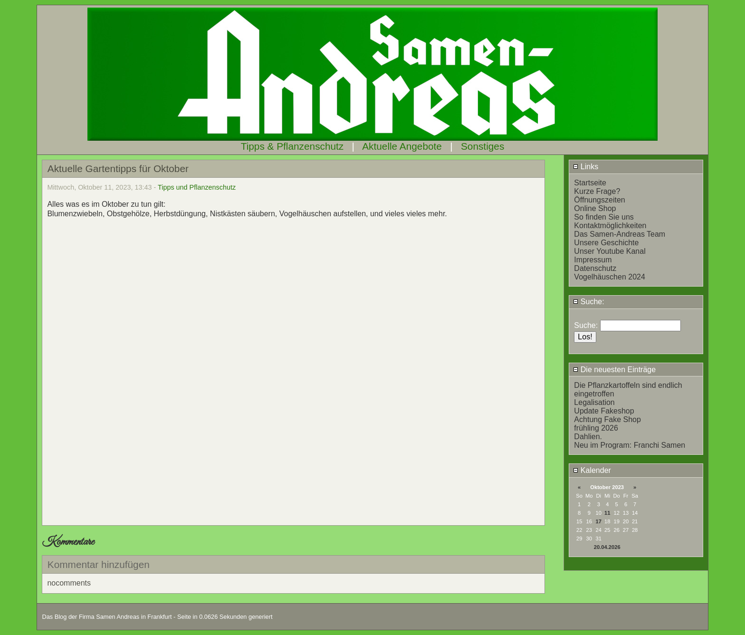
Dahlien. (588, 437)
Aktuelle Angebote (402, 146)
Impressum (592, 260)
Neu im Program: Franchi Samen (629, 445)
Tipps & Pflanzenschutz (292, 146)
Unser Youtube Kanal (609, 251)
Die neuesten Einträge (614, 370)
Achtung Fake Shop (607, 419)
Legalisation (594, 402)
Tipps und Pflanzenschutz (197, 187)
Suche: (588, 302)
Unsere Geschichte (606, 243)
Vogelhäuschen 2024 (609, 277)
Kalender (592, 470)
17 (599, 521)
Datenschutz (595, 268)
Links (585, 167)
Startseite (590, 183)
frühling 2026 (596, 428)
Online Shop (595, 208)
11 (607, 513)
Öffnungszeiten (599, 200)
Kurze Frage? (597, 191)
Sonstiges (482, 146)
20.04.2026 (607, 547)
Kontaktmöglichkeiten (610, 225)
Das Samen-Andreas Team (619, 234)
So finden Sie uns (603, 217)
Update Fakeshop (604, 411)
